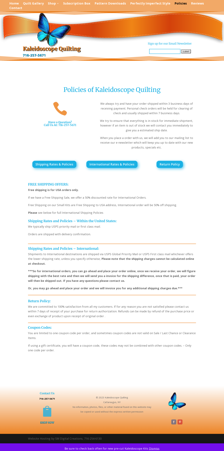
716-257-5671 (34, 55)
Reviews (197, 3)
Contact (15, 8)
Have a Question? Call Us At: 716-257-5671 (60, 123)
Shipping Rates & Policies (54, 164)
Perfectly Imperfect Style (150, 3)
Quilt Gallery (33, 3)
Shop (52, 3)
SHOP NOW (47, 422)
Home (14, 3)
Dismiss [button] (154, 448)
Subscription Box (76, 3)
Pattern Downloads (110, 3)
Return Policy (170, 164)
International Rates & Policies (111, 164)
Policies (181, 3)
